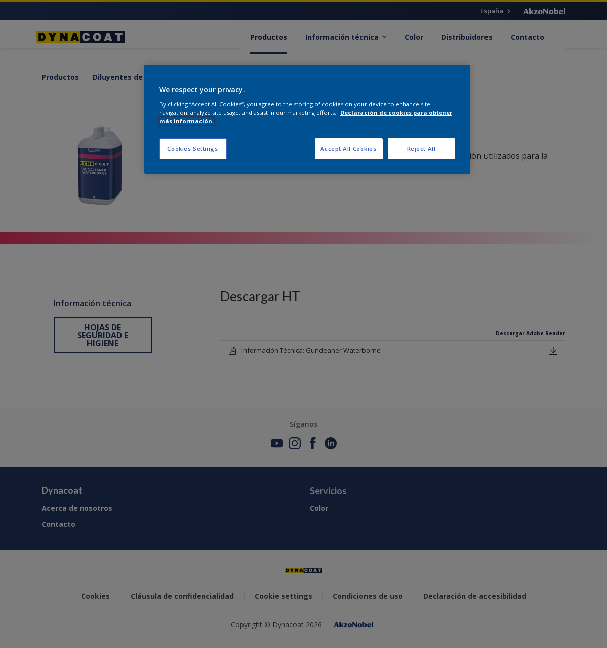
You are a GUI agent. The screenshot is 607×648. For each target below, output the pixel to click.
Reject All (421, 148)
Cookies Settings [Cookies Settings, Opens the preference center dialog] (192, 148)
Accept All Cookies (348, 148)
